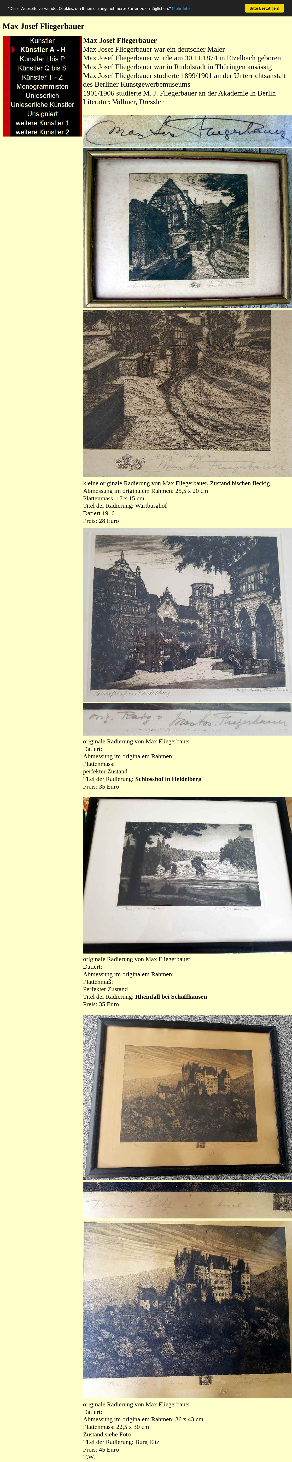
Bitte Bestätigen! (264, 8)
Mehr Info (181, 8)
